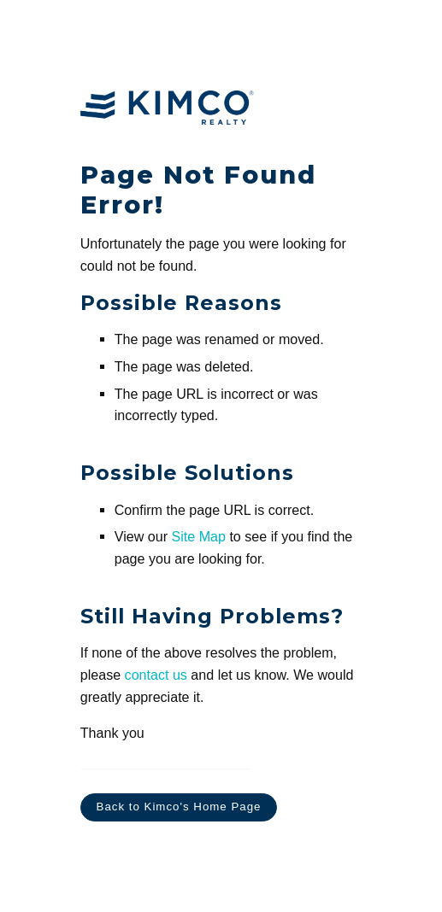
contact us (156, 674)
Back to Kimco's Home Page (179, 806)
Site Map (198, 536)
